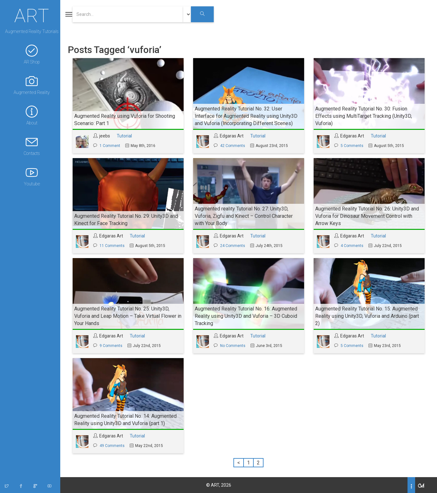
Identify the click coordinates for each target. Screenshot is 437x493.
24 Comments (234, 245)
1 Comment (111, 145)
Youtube (31, 176)
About (31, 115)
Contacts (31, 146)
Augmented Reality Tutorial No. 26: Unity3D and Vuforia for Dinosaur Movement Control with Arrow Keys (369, 216)
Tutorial (126, 135)
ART (31, 14)
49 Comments (114, 445)
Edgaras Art (233, 135)
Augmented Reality (31, 85)
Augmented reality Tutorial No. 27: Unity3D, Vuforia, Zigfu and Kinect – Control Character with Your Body (246, 216)
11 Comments (114, 245)
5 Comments (353, 145)
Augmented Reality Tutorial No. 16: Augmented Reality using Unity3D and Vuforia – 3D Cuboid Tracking (248, 316)
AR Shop (31, 54)
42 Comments (234, 145)
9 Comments (112, 345)
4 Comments (353, 245)
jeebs (106, 135)
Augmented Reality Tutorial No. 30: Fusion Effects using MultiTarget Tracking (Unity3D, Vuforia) (365, 116)
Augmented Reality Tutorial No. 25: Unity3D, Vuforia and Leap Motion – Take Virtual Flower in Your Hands (129, 316)
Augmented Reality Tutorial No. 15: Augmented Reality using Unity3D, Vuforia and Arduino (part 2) (369, 316)
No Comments (234, 345)
